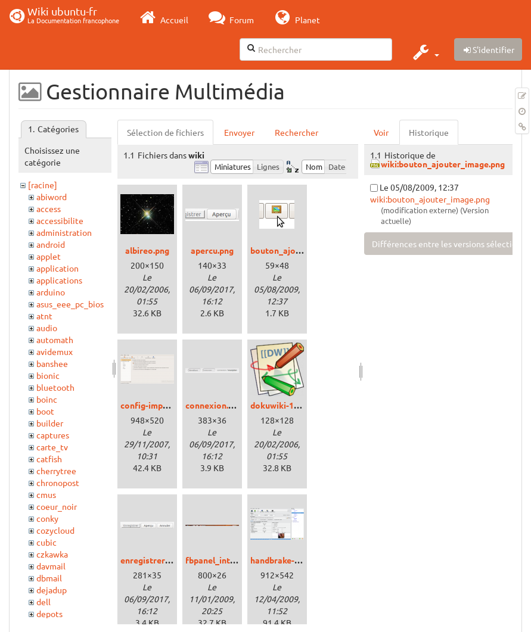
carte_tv (52, 446)
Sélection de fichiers (165, 132)
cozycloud (55, 530)
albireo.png (147, 250)
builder (49, 423)
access (48, 208)
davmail (51, 566)
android (50, 244)
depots (49, 613)
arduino (50, 292)
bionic (48, 375)
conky (47, 518)
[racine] (42, 184)
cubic (46, 542)
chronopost (57, 482)
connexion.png (214, 405)
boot (45, 411)
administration (64, 232)
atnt (44, 315)
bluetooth (55, 387)
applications (59, 280)
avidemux (54, 351)
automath (54, 339)
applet (48, 256)
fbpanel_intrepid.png (225, 560)
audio (46, 327)
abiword (51, 196)
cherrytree (56, 470)
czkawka (52, 554)
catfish (49, 458)
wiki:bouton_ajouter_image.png (443, 163)
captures (52, 434)
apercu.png (212, 250)
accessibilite (59, 220)
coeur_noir (56, 506)
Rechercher (296, 132)
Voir (381, 132)
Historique (429, 132)
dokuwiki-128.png (284, 405)
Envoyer (239, 132)
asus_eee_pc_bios (70, 303)
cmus (46, 494)
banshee (52, 363)
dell (43, 601)
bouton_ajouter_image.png (303, 250)
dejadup (51, 589)
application (57, 268)
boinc (46, 399)
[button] (424, 52)
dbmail (49, 577)
